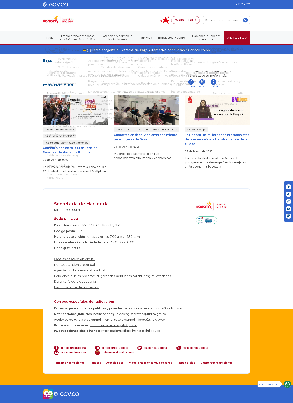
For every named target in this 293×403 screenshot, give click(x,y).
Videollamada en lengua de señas (150, 362)
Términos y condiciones (69, 362)
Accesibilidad (115, 362)
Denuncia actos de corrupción (76, 287)
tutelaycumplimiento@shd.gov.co (139, 319)
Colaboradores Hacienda (216, 362)
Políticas (95, 362)
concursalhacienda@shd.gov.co (113, 325)
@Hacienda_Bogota (111, 348)
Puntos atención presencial (74, 265)
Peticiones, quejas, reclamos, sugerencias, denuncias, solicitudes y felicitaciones (112, 276)
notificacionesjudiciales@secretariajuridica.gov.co (129, 314)
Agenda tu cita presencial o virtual (79, 270)
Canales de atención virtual (74, 259)
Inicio (48, 61)
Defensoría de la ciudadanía (75, 281)
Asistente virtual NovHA (114, 352)
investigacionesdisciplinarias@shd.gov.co (130, 331)
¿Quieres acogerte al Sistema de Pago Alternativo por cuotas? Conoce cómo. (149, 50)
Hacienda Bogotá (152, 348)
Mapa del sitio (186, 362)
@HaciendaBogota (70, 348)
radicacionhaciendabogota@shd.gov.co (153, 308)
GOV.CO (244, 4)
